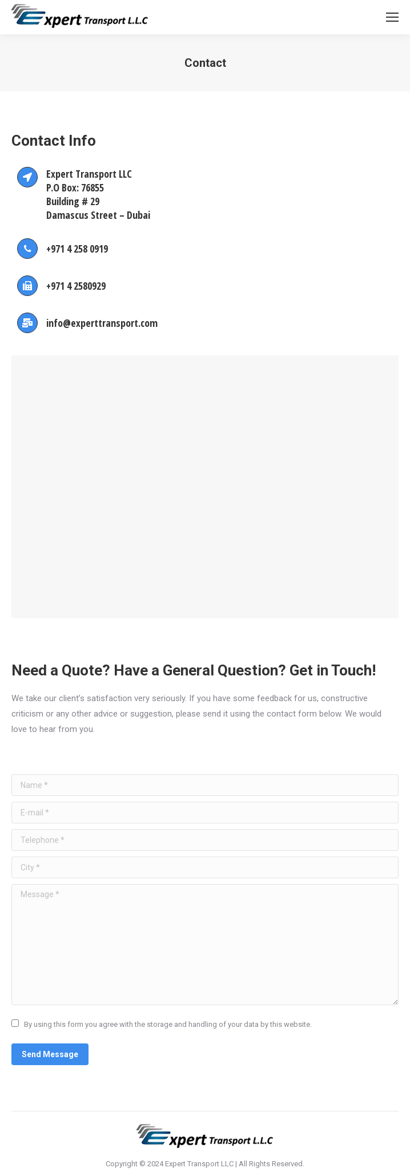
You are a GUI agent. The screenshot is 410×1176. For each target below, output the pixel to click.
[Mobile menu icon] (392, 17)
